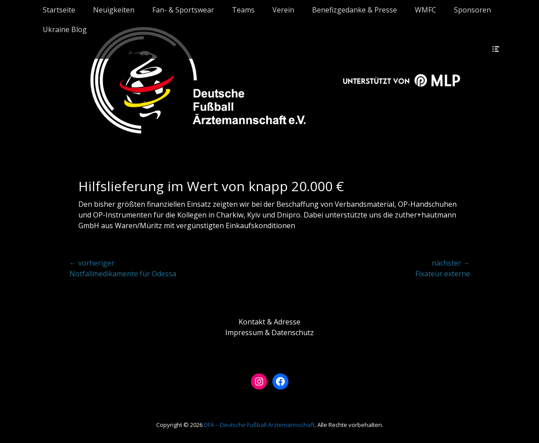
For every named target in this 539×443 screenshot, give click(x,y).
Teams (243, 10)
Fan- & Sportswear (183, 10)
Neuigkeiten (113, 10)
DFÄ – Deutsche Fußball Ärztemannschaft (259, 425)
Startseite (59, 10)
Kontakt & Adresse (269, 322)
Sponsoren (472, 10)
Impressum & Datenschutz (269, 332)
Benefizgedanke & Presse (354, 10)
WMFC (425, 10)
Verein (283, 10)
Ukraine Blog (65, 29)
